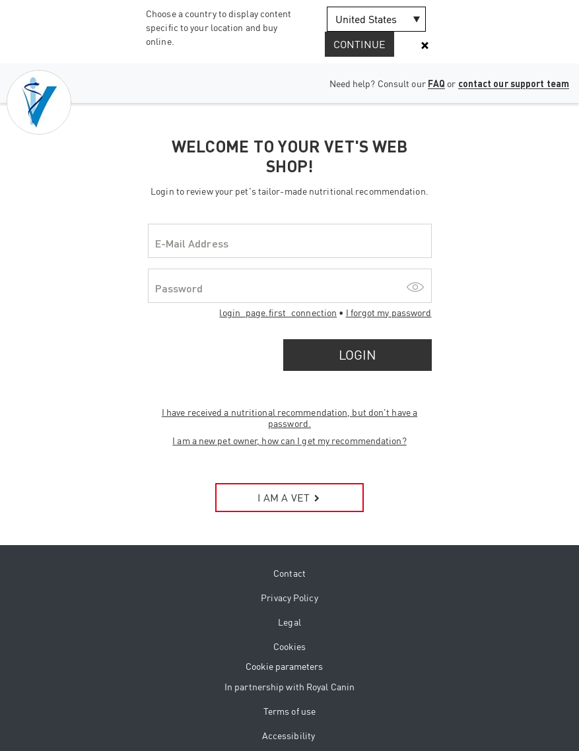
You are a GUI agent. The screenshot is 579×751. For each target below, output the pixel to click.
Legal (289, 622)
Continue (359, 44)
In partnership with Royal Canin (289, 686)
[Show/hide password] (415, 286)
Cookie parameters (284, 666)
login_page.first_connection (278, 312)
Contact (289, 573)
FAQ (436, 83)
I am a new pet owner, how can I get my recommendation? (289, 440)
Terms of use (289, 711)
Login (357, 354)
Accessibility (288, 735)
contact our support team (513, 83)
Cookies (289, 646)
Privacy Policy (289, 597)
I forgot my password (389, 312)
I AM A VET (289, 497)
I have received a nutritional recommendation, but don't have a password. (289, 418)
